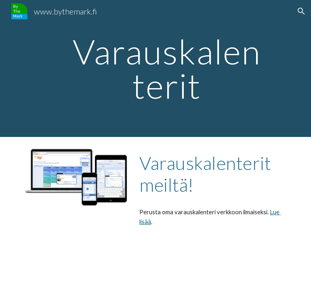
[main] (167, 68)
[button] (301, 11)
